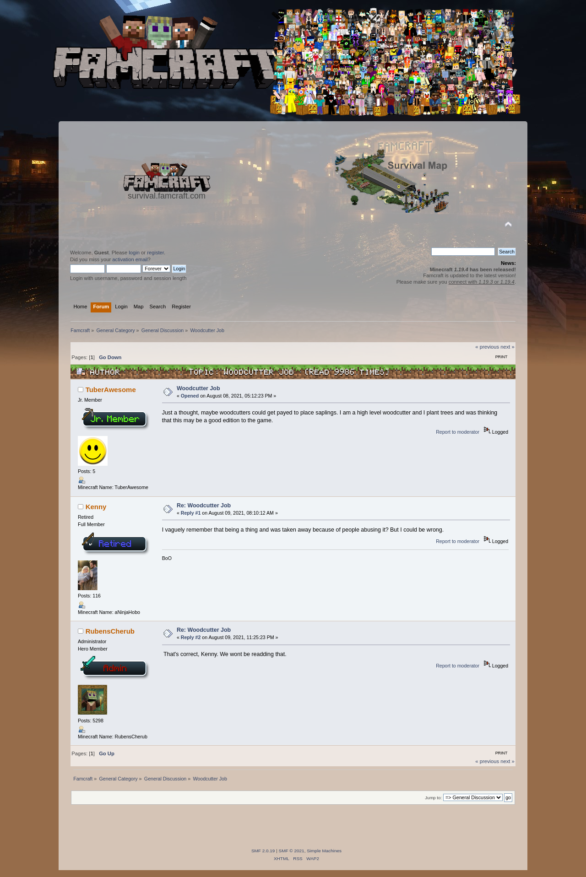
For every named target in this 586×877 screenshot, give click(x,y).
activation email (129, 259)
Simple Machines (324, 850)
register (155, 252)
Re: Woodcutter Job (204, 505)
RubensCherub (110, 631)
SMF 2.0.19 (263, 850)
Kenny (96, 507)
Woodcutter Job (198, 388)
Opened (190, 395)
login (134, 252)
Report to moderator (457, 432)
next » (507, 347)
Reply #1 (191, 513)
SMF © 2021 (291, 850)
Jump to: (433, 797)
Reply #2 (191, 637)
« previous (487, 347)
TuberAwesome (111, 389)
